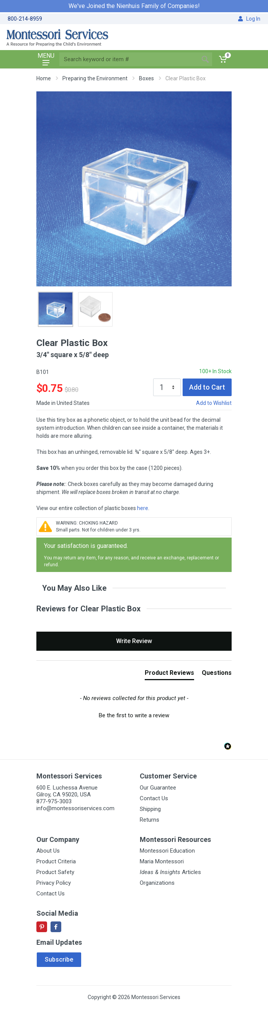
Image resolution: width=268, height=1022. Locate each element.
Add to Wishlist (214, 403)
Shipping (150, 809)
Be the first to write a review (134, 715)
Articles (170, 872)
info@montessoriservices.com (75, 808)
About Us (48, 850)
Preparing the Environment (94, 78)
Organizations (157, 882)
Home (43, 78)
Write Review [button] (134, 641)
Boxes (146, 78)
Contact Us (154, 798)
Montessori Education (167, 850)
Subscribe (59, 959)
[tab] (169, 674)
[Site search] (128, 59)
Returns (149, 819)
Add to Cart (207, 387)
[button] (134, 715)
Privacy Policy (53, 882)
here (142, 508)
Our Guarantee (158, 787)
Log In (249, 19)
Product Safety (55, 872)
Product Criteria (56, 861)
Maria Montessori (162, 861)
